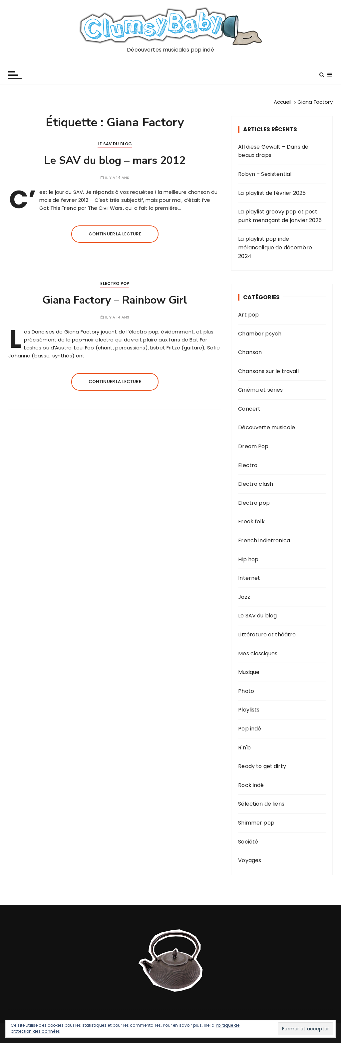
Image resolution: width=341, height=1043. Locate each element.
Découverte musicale (266, 427)
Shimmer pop (256, 823)
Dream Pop (253, 446)
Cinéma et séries (260, 390)
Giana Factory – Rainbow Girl (114, 300)
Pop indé (249, 728)
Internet (249, 578)
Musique (248, 672)
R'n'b (244, 747)
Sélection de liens (261, 804)
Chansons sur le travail (268, 371)
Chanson (250, 352)
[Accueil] (283, 101)
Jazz (244, 597)
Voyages (249, 860)
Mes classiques (257, 653)
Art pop (248, 315)
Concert (249, 409)
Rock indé (251, 785)
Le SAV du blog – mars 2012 (114, 160)
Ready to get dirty (262, 766)
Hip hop (248, 559)
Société (248, 842)
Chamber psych (259, 333)
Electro (247, 465)
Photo (246, 691)
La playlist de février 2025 (272, 193)
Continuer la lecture (115, 234)
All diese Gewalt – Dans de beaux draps (273, 151)
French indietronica (264, 540)
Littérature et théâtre (267, 634)
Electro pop (114, 283)
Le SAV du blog (115, 144)
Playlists (248, 710)
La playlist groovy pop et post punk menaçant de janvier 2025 (280, 216)
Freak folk (251, 521)
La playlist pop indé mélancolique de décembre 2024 (275, 247)
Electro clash (255, 484)
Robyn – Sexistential (264, 174)
